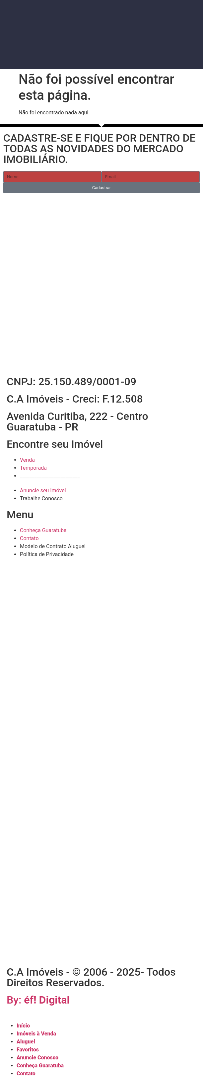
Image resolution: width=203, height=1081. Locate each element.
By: (38, 1000)
